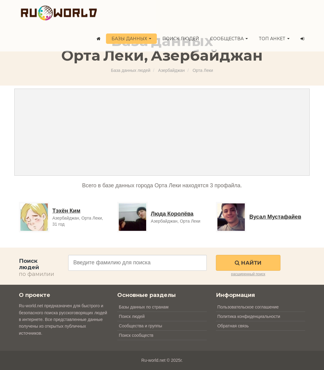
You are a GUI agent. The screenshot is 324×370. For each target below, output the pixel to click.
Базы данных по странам (143, 307)
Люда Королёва (172, 214)
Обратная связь (233, 325)
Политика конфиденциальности (248, 316)
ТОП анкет (274, 38)
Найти (248, 263)
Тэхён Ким (66, 211)
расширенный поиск (248, 274)
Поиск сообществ (136, 335)
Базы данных (131, 38)
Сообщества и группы (140, 325)
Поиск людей (180, 38)
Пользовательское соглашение (248, 307)
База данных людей (130, 70)
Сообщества (229, 38)
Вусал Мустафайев (275, 217)
